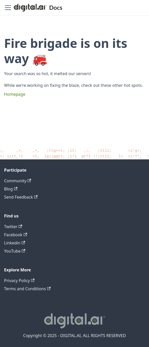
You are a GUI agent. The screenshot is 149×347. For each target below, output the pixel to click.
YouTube (14, 251)
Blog (10, 189)
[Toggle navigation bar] (8, 7)
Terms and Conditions (27, 289)
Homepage (14, 94)
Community (17, 181)
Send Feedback (21, 197)
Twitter (13, 226)
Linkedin (14, 243)
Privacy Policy (19, 280)
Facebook (15, 235)
